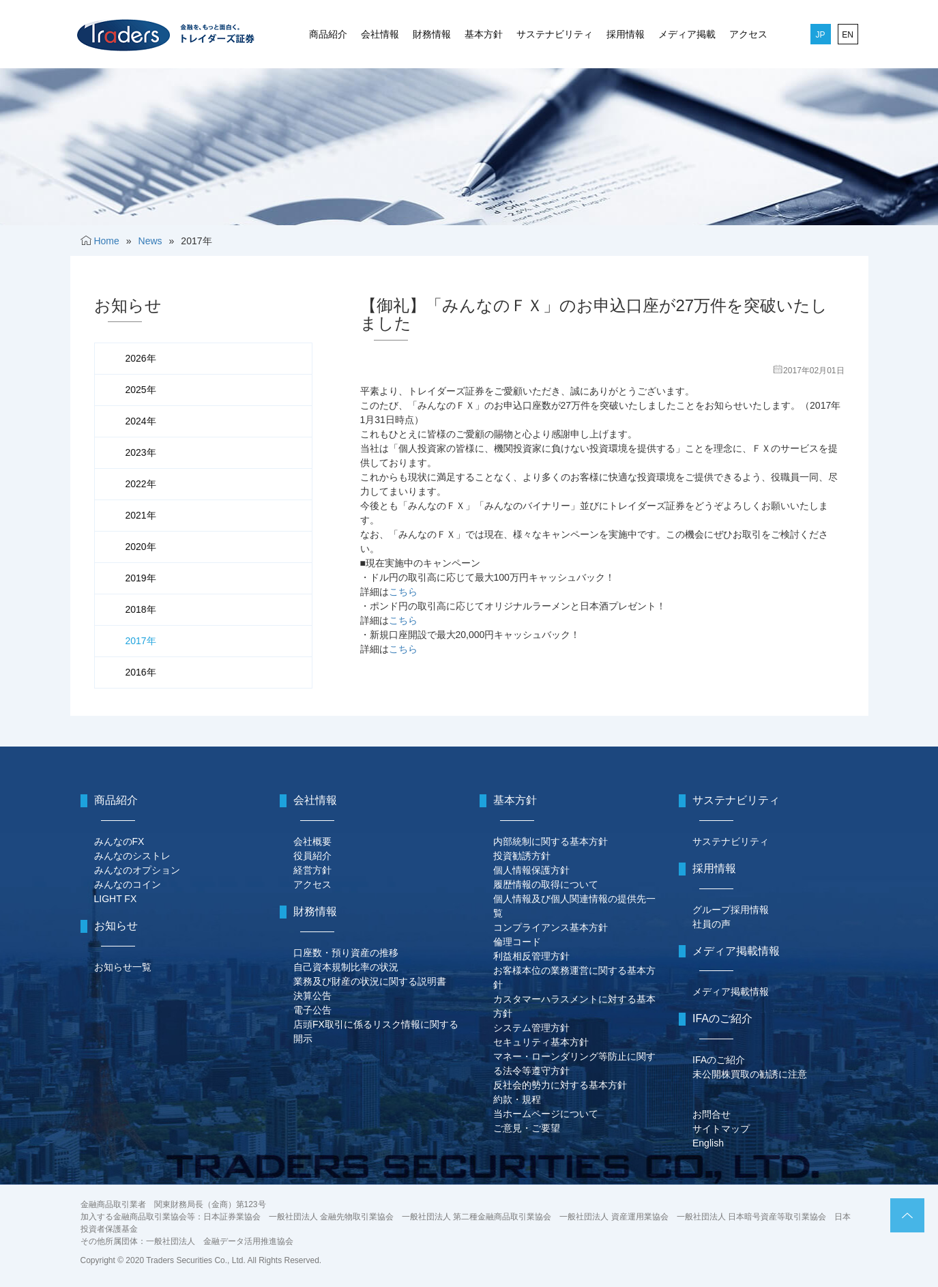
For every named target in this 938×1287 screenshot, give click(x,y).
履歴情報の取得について (545, 884)
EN (847, 35)
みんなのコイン (127, 884)
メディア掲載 (687, 34)
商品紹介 (328, 34)
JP (820, 35)
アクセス (748, 34)
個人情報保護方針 (531, 870)
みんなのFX (119, 841)
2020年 (141, 546)
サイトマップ (721, 1128)
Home (106, 240)
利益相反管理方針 (531, 956)
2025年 (141, 389)
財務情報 (432, 34)
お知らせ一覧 (122, 966)
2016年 (141, 672)
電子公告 (312, 1009)
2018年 (141, 609)
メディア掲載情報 (730, 991)
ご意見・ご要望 (526, 1128)
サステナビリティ (554, 34)
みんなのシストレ (132, 855)
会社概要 (312, 841)
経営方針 (312, 870)
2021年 (141, 515)
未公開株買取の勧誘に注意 (749, 1074)
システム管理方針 (531, 1027)
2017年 (141, 640)
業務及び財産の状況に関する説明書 (369, 981)
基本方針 (484, 34)
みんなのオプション (137, 870)
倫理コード (517, 941)
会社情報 (380, 34)
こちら (403, 591)
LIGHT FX (115, 898)
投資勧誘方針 (522, 855)
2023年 (141, 452)
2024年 (141, 421)
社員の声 (711, 924)
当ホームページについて (545, 1113)
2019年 (141, 578)
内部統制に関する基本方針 (550, 841)
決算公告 (312, 995)
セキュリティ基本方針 (541, 1042)
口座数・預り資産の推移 (345, 952)
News (150, 240)
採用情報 (625, 34)
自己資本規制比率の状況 (345, 966)
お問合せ (711, 1114)
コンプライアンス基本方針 (550, 927)
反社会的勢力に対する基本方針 (560, 1085)
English (708, 1143)
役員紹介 (312, 855)
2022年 (141, 483)
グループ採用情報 (730, 909)
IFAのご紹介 (718, 1059)
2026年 (141, 358)
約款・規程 (517, 1099)
